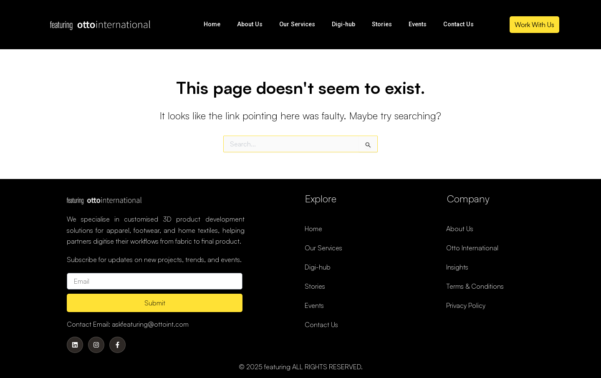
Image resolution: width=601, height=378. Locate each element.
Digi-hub (343, 24)
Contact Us (458, 24)
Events (418, 24)
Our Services (297, 24)
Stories (382, 24)
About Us (250, 24)
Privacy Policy (465, 305)
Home (212, 24)
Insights (457, 267)
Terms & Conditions (475, 286)
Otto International (472, 248)
